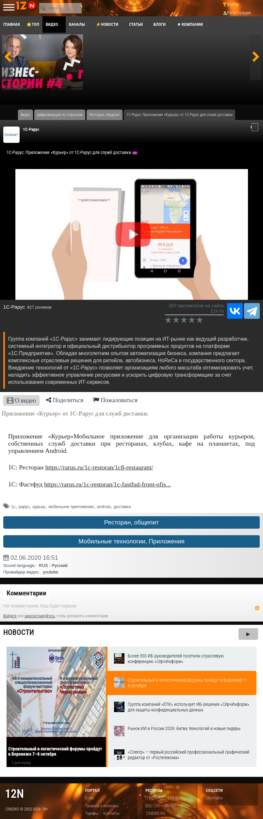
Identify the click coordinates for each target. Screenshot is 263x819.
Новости (18, 632)
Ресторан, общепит (131, 522)
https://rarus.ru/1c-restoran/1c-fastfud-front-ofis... (107, 484)
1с (13, 506)
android (104, 506)
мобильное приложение (71, 506)
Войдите (10, 616)
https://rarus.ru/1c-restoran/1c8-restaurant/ (99, 467)
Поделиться (64, 400)
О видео (21, 400)
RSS (257, 608)
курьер (39, 506)
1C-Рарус (31, 129)
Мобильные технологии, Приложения (131, 541)
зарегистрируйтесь (40, 616)
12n (14, 793)
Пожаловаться (115, 400)
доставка (122, 506)
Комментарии (26, 593)
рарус (24, 506)
